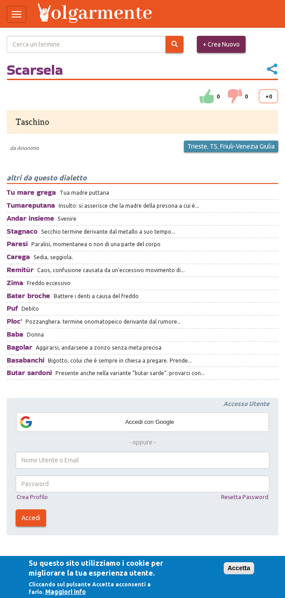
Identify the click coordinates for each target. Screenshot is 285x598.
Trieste (197, 146)
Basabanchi (25, 360)
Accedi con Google (96, 422)
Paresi (17, 244)
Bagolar (19, 347)
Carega (18, 257)
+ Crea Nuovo (221, 44)
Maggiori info (65, 591)
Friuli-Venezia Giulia (247, 146)
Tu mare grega (31, 192)
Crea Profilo (32, 497)
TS (213, 146)
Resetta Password (244, 497)
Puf (12, 308)
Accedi (30, 517)
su (207, 96)
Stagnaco (22, 231)
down (235, 96)
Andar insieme (30, 218)
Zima (15, 283)
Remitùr (20, 270)
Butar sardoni (29, 372)
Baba (15, 334)
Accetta (239, 568)
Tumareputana (31, 205)
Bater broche (28, 295)
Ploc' (14, 321)
